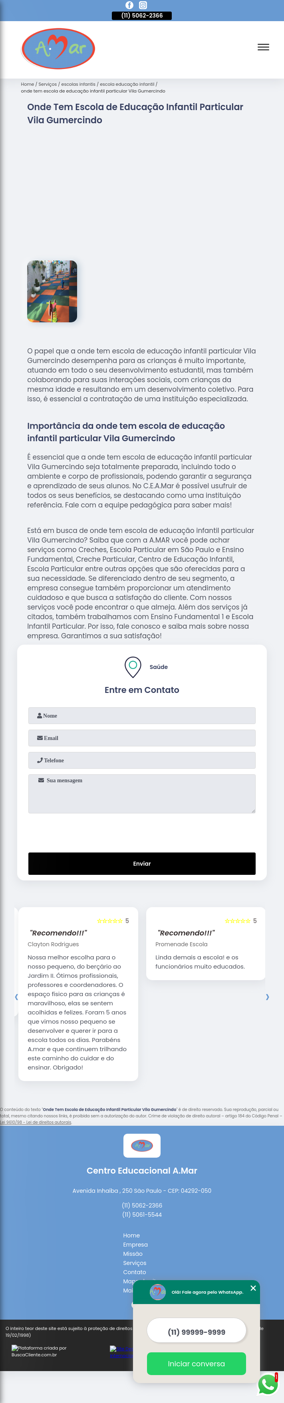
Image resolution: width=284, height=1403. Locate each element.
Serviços (134, 1238)
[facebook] (129, 6)
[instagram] (143, 6)
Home (131, 1210)
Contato (134, 1247)
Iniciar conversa (196, 1364)
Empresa (135, 1219)
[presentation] (142, 806)
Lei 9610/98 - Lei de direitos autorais (35, 1097)
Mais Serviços (142, 1265)
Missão (133, 1229)
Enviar (142, 839)
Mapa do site (141, 1256)
